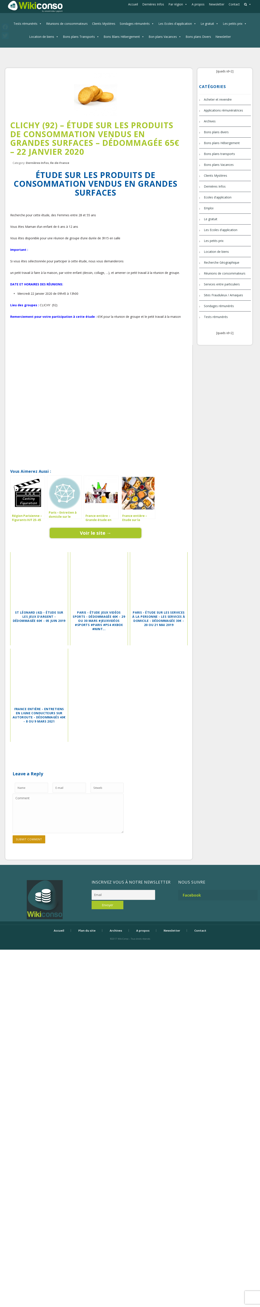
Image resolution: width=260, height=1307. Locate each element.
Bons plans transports (219, 154)
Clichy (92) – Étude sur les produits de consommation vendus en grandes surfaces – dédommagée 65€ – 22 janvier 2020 (94, 138)
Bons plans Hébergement (222, 143)
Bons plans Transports (79, 37)
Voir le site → (95, 532)
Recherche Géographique (221, 262)
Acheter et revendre (218, 99)
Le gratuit (207, 24)
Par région (175, 4)
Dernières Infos (153, 4)
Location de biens (41, 37)
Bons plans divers (216, 132)
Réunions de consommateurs (67, 24)
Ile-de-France (59, 163)
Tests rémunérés (25, 24)
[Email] (123, 895)
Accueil (133, 4)
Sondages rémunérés (135, 24)
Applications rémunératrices (223, 110)
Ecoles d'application (217, 197)
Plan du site (87, 930)
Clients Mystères (103, 24)
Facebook (192, 895)
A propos (198, 4)
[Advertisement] (95, 346)
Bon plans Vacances (163, 37)
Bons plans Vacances (219, 165)
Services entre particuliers (222, 284)
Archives (210, 121)
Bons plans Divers (198, 37)
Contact (234, 4)
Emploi (208, 208)
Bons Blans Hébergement (122, 37)
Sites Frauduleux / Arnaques (223, 295)
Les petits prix (232, 24)
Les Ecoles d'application (175, 24)
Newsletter (216, 4)
